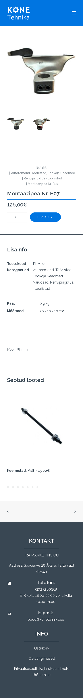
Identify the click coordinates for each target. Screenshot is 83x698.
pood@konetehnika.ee (46, 619)
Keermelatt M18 (28, 471)
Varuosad (40, 282)
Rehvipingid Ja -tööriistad (43, 178)
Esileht (41, 167)
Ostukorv (41, 648)
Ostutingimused (42, 658)
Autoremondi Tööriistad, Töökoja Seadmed (43, 173)
